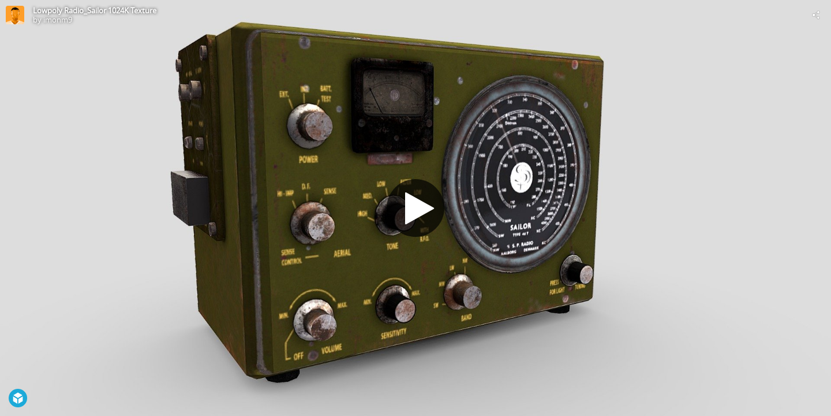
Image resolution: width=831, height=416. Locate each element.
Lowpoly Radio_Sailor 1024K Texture (94, 10)
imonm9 (57, 19)
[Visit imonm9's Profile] (15, 15)
